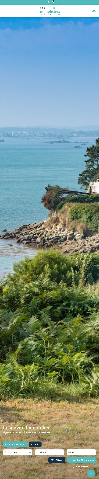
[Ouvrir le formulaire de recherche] (56, 460)
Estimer (35, 444)
